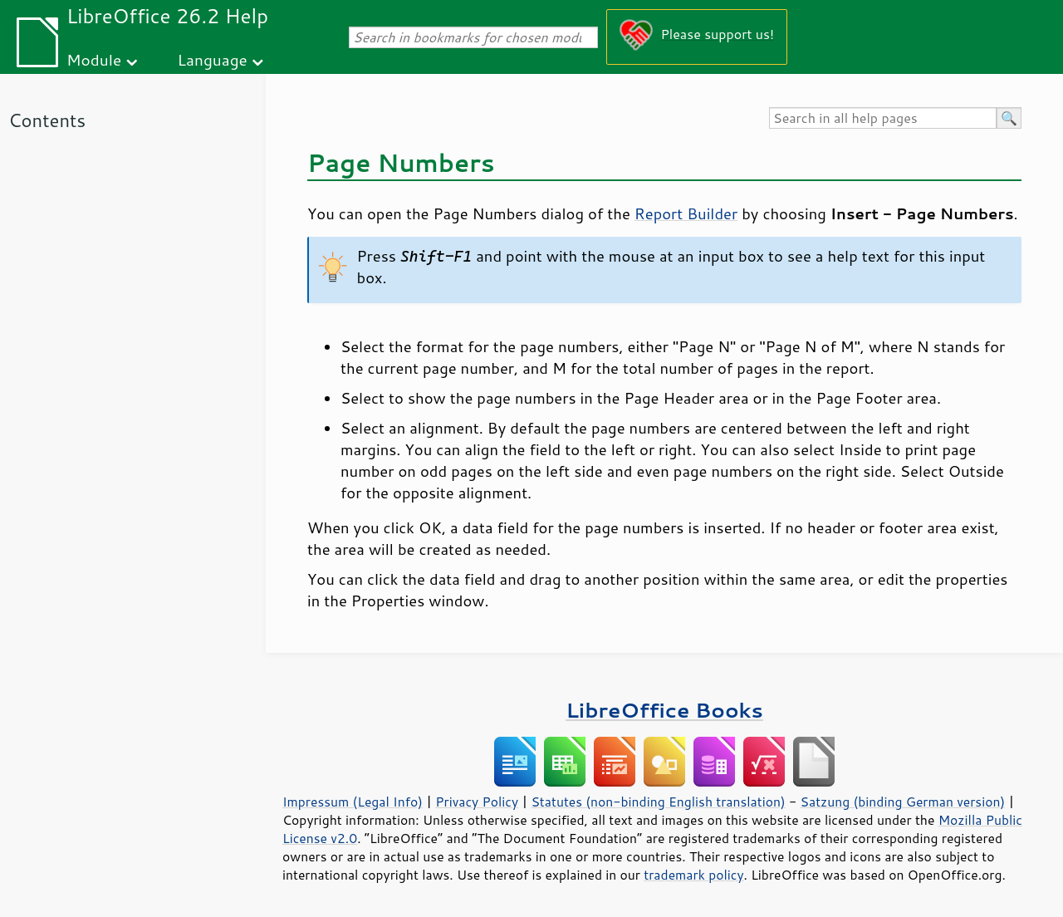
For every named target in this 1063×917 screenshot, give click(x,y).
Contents (47, 120)
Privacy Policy (476, 801)
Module (93, 59)
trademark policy (693, 875)
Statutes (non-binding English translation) (658, 801)
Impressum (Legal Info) (352, 801)
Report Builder (685, 213)
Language (212, 59)
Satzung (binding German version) (903, 801)
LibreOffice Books (664, 709)
